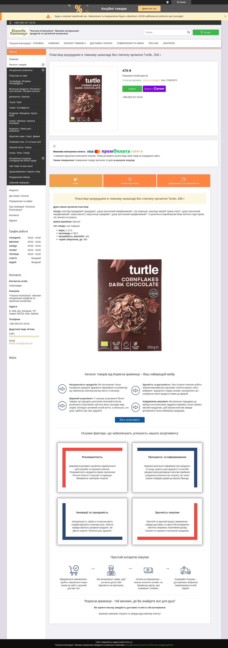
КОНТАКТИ (169, 43)
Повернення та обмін (20, 201)
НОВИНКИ (53, 43)
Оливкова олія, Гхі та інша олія (25, 142)
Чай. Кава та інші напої (21, 166)
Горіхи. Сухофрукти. (19, 107)
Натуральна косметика (20, 70)
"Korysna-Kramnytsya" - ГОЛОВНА (26, 43)
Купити (132, 89)
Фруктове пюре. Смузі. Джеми (24, 136)
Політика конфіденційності (161, 645)
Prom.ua (128, 642)
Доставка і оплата (19, 195)
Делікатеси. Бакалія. (19, 96)
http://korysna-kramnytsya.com (24, 336)
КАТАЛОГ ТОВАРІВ (74, 43)
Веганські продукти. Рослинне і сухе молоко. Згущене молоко (25, 90)
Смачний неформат (19, 182)
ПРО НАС (153, 43)
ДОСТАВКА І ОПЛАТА (101, 43)
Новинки (13, 59)
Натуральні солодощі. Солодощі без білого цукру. (23, 159)
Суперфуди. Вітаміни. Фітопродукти (20, 82)
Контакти (14, 215)
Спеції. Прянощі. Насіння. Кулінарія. (22, 122)
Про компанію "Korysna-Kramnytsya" (22, 208)
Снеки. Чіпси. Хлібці (19, 153)
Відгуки (13, 220)
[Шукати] (188, 32)
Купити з (154, 88)
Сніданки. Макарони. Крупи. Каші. (23, 114)
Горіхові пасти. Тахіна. (20, 147)
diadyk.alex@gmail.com (20, 343)
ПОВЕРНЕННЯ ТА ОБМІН (130, 43)
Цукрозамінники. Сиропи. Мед (24, 171)
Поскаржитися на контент (137, 645)
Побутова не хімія (18, 75)
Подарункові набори (19, 177)
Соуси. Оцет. (15, 102)
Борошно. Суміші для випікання (20, 129)
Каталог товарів (17, 64)
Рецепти (13, 190)
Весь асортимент (130, 419)
